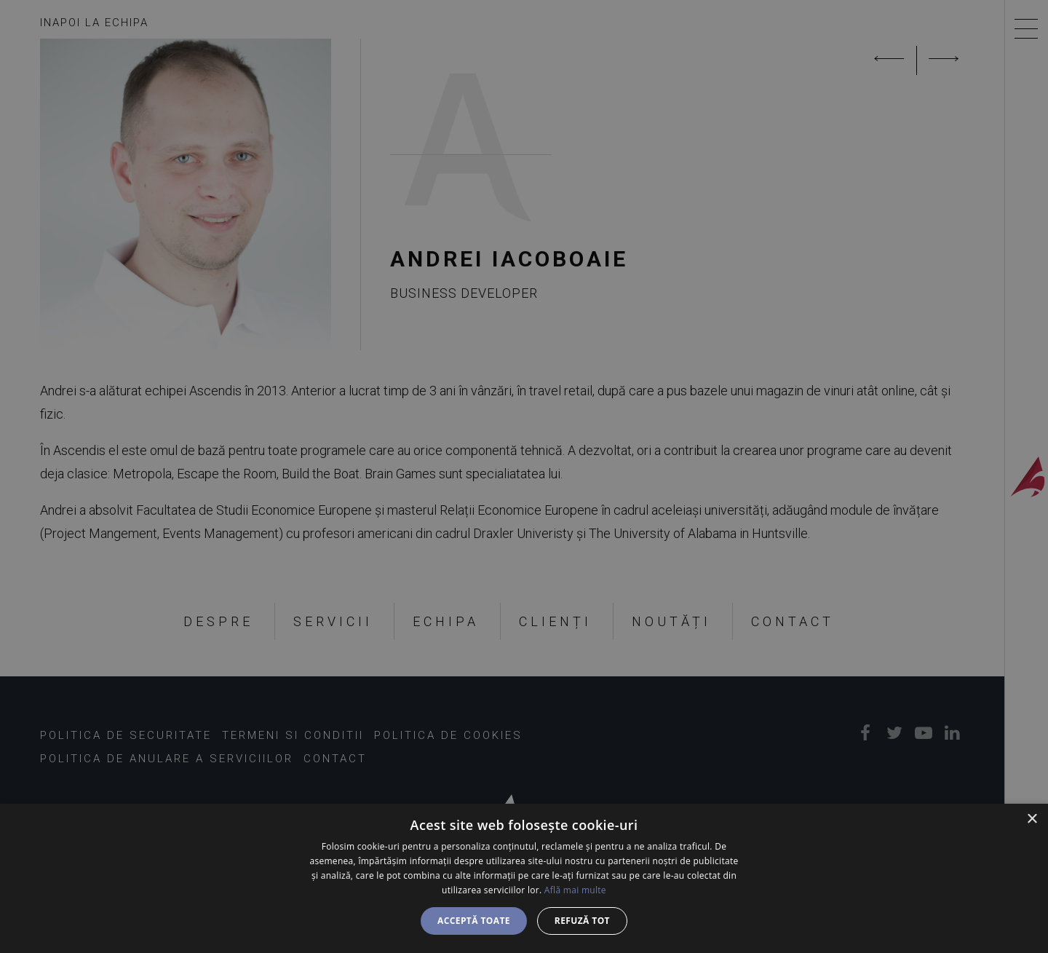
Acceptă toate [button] (473, 920)
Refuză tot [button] (582, 920)
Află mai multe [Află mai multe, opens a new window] (575, 890)
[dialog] (524, 878)
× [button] (1031, 819)
